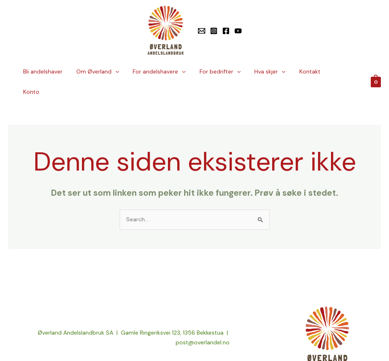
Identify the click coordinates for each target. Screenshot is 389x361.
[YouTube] (238, 31)
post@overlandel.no (203, 322)
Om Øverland (108, 71)
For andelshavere (167, 71)
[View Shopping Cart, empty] (376, 71)
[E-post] (201, 31)
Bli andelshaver (55, 71)
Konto (341, 71)
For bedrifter (225, 71)
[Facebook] (226, 31)
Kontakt (310, 71)
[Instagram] (213, 31)
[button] (125, 71)
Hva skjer (273, 71)
